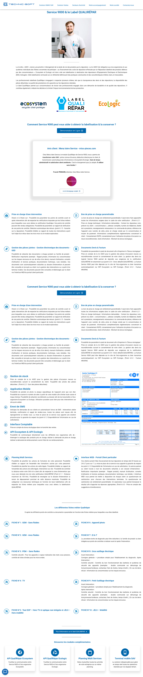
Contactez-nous (128, 5)
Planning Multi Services (90, 658)
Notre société (114, 5)
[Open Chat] (5, 672)
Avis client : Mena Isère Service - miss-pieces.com (71, 148)
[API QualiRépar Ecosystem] (20, 652)
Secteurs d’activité (78, 5)
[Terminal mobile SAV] (125, 652)
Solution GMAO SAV (46, 5)
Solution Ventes (62, 5)
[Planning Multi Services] (90, 652)
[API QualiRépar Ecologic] (55, 652)
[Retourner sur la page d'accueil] (18, 4)
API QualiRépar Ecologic (55, 658)
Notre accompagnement (97, 5)
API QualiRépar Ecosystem (20, 658)
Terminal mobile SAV (125, 658)
